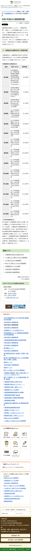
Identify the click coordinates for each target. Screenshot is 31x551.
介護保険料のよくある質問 (11, 390)
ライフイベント (11, 11)
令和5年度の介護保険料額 (11, 337)
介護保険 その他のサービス (11, 410)
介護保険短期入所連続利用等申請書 (14, 398)
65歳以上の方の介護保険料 (11, 418)
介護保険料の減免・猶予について (13, 387)
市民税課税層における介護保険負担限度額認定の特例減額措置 (16, 333)
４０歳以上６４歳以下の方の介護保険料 (15, 421)
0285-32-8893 (12, 293)
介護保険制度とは (9, 13)
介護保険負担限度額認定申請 (12, 407)
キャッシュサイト (9, 7)
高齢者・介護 (20, 11)
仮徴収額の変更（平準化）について (14, 415)
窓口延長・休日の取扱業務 (15, 540)
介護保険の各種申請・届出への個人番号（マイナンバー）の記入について (16, 373)
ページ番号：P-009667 (22, 23)
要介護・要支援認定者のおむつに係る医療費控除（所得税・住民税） (16, 358)
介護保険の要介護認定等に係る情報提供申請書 (16, 404)
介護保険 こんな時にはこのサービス (14, 413)
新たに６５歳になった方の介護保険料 (14, 370)
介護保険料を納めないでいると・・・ (14, 384)
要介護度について (9, 348)
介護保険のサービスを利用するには (14, 330)
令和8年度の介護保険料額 (11, 322)
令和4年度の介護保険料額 (11, 343)
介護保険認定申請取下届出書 (12, 395)
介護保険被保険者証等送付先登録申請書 (15, 340)
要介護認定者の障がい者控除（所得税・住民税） (16, 354)
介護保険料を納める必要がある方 (13, 382)
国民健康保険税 (8, 501)
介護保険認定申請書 (9, 400)
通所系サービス (8, 367)
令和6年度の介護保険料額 (11, 327)
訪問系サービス (8, 362)
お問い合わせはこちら (12, 297)
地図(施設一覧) (15, 535)
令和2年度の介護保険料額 (11, 351)
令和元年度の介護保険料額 (11, 365)
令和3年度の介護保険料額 (11, 345)
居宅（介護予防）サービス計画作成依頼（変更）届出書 (16, 378)
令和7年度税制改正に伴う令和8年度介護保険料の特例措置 (16, 318)
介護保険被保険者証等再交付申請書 (14, 392)
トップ (3, 11)
